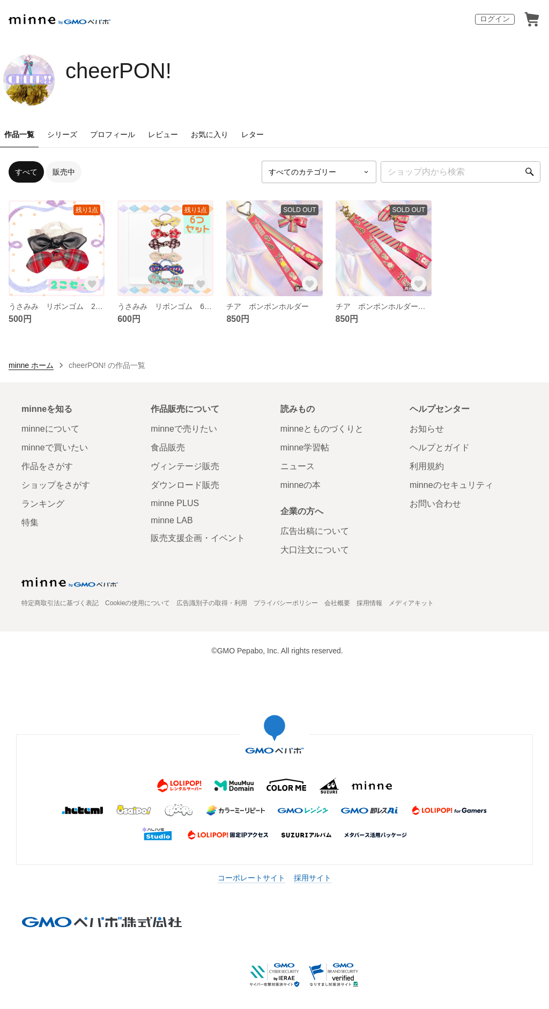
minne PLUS (175, 503)
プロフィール (112, 134)
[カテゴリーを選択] (319, 172)
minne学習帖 (305, 447)
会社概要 (337, 603)
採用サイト (312, 878)
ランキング (42, 503)
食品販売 (168, 447)
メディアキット (411, 603)
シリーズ (62, 134)
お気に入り (209, 134)
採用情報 (369, 603)
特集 (30, 522)
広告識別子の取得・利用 (211, 603)
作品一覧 (19, 134)
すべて (26, 172)
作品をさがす (47, 466)
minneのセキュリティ (451, 485)
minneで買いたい (54, 447)
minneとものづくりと (322, 428)
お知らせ (427, 428)
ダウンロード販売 (185, 485)
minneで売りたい (184, 428)
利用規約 (427, 466)
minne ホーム (31, 365)
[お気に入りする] (91, 283)
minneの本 (300, 485)
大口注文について (314, 549)
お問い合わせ (435, 503)
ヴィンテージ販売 (185, 466)
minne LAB (171, 520)
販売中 (64, 172)
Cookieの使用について (137, 603)
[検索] (530, 172)
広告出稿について (314, 531)
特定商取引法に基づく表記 (60, 603)
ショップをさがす (55, 485)
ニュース (297, 466)
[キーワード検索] (460, 172)
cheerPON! (118, 70)
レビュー (163, 134)
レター (252, 134)
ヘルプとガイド (440, 447)
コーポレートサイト (251, 878)
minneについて (50, 428)
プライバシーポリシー (286, 603)
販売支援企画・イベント (198, 538)
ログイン (495, 18)
